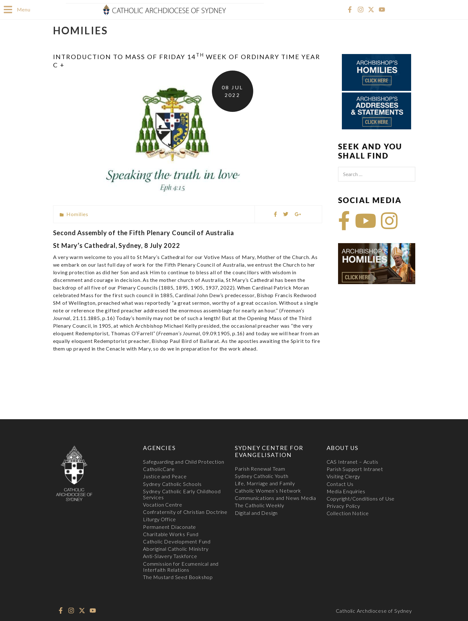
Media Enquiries (346, 491)
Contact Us (340, 484)
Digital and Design (256, 512)
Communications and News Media (275, 498)
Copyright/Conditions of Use (361, 498)
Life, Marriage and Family (265, 483)
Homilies (77, 214)
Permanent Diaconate (169, 526)
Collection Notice (348, 513)
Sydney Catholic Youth (261, 476)
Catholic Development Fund (177, 541)
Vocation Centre (162, 504)
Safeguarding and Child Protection (183, 461)
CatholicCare (159, 469)
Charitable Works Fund (171, 534)
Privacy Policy (343, 505)
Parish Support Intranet (355, 469)
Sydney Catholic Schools (172, 484)
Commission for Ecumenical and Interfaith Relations (181, 566)
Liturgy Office (159, 519)
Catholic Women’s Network (268, 490)
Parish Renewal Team (260, 468)
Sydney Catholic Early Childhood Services (182, 494)
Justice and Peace (165, 476)
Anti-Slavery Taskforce (170, 556)
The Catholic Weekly (259, 505)
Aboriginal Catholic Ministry (175, 548)
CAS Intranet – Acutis (352, 461)
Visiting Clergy (343, 476)
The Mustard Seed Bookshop (178, 577)
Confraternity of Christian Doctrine (185, 511)
